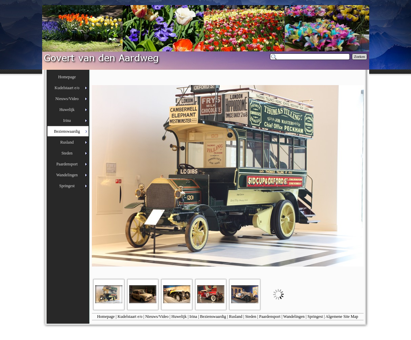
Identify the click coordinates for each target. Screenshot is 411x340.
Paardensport (269, 316)
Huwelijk (179, 316)
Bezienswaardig (213, 316)
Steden (250, 316)
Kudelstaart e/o (130, 316)
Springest (315, 316)
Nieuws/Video (157, 316)
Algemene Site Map (342, 316)
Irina (193, 316)
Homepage (106, 316)
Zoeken (359, 57)
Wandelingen (294, 316)
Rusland (235, 316)
